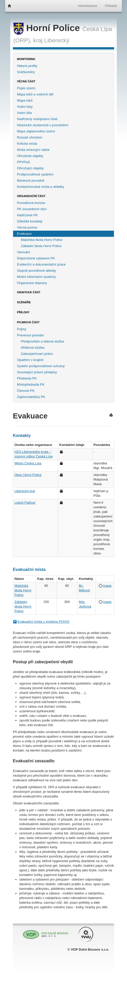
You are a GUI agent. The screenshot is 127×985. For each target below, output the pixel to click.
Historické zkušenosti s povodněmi (42, 125)
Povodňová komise (31, 203)
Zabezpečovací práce (37, 354)
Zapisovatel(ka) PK (31, 397)
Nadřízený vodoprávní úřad (37, 119)
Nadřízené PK (27, 215)
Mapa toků (25, 100)
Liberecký (56, 40)
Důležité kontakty (29, 221)
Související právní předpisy (37, 372)
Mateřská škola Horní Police (41, 240)
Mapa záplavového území (36, 131)
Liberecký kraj (24, 491)
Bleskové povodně (30, 180)
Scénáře (24, 302)
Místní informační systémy (36, 277)
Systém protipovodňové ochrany (41, 366)
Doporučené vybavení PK (36, 258)
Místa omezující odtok (33, 150)
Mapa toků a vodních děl (35, 94)
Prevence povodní (30, 335)
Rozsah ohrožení (29, 137)
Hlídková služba (32, 347)
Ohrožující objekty (30, 168)
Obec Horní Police (28, 475)
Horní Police (47, 28)
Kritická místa (27, 143)
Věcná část (26, 81)
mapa (107, 586)
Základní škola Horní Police (41, 246)
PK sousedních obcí (32, 209)
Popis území (26, 88)
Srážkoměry (26, 72)
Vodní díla (24, 113)
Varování (23, 252)
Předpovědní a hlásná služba (42, 341)
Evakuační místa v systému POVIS (43, 621)
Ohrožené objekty (30, 156)
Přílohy (23, 312)
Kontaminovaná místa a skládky (40, 187)
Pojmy (21, 329)
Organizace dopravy (32, 283)
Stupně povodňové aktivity (36, 270)
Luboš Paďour (24, 502)
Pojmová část (28, 322)
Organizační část (31, 196)
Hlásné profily (27, 66)
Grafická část (28, 292)
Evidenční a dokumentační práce (41, 264)
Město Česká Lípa (27, 463)
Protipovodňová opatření (35, 174)
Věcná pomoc (27, 227)
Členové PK (26, 391)
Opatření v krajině (30, 360)
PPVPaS (23, 162)
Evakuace (24, 234)
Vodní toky (25, 107)
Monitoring (26, 59)
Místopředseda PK (30, 384)
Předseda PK (27, 378)
